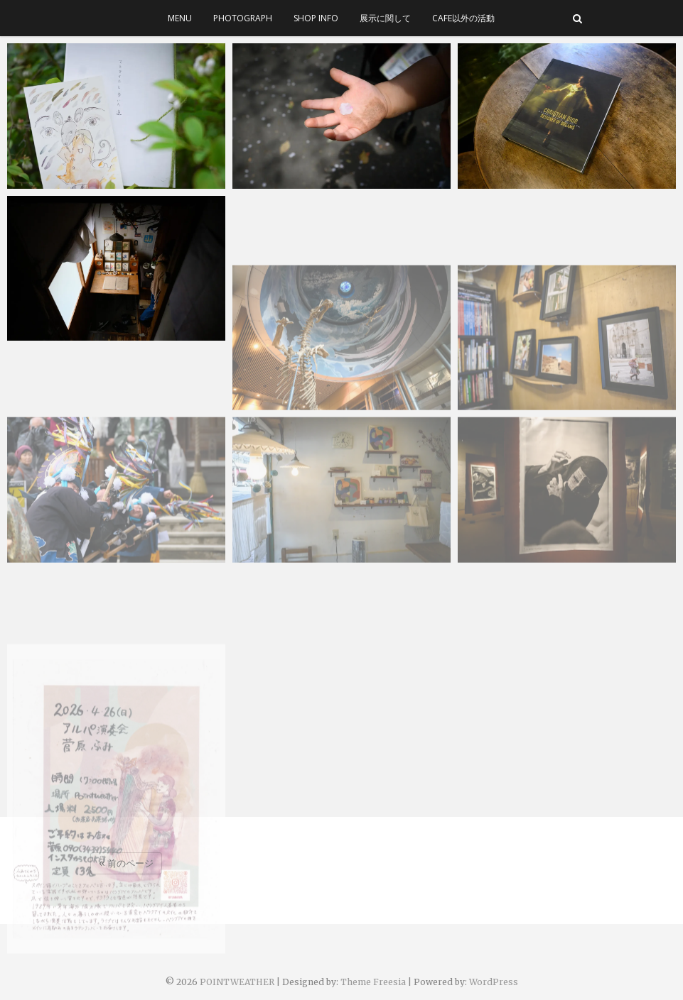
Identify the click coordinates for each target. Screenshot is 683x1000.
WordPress (493, 982)
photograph (242, 18)
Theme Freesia (373, 982)
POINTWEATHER (237, 982)
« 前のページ (126, 863)
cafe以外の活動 (463, 18)
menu (180, 18)
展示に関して (385, 18)
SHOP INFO (316, 18)
